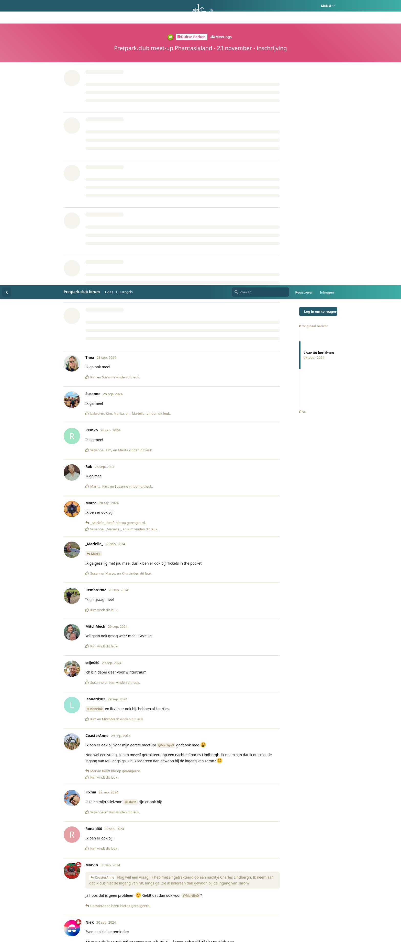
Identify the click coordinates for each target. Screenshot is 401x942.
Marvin (96, 749)
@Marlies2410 (106, 865)
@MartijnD (166, 460)
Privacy (224, 913)
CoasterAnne (104, 592)
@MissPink (95, 423)
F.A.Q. (109, 6)
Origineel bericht (313, 40)
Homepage (179, 913)
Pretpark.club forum (82, 6)
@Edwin (130, 516)
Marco (96, 268)
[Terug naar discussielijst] (6, 6)
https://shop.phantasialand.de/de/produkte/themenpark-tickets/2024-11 (148, 666)
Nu (302, 126)
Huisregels (124, 6)
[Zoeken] (260, 6)
